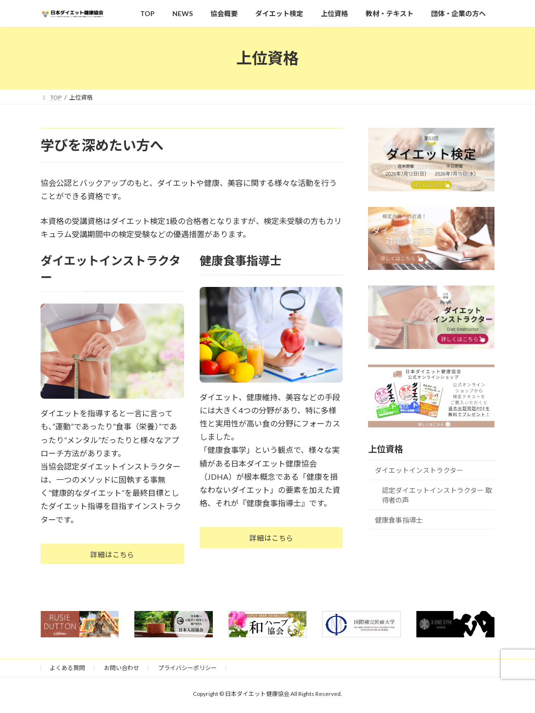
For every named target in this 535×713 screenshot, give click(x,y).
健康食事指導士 (399, 520)
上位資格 (385, 449)
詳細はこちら (112, 555)
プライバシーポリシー (187, 670)
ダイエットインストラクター (419, 471)
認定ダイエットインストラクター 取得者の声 (437, 495)
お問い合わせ (121, 670)
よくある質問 (67, 670)
